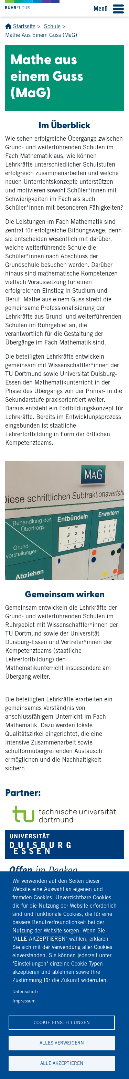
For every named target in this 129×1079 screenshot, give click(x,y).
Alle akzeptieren (61, 1063)
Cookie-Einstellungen (62, 1022)
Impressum (23, 1000)
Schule (52, 26)
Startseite (24, 26)
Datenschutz (25, 991)
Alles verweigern (62, 1043)
